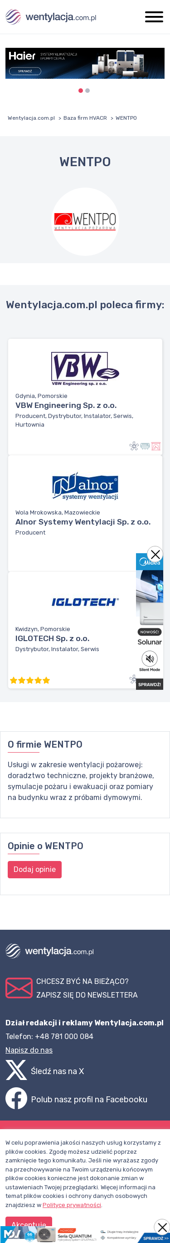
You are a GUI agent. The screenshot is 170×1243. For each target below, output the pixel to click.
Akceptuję (28, 1225)
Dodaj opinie (35, 869)
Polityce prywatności (72, 1205)
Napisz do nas (29, 1050)
